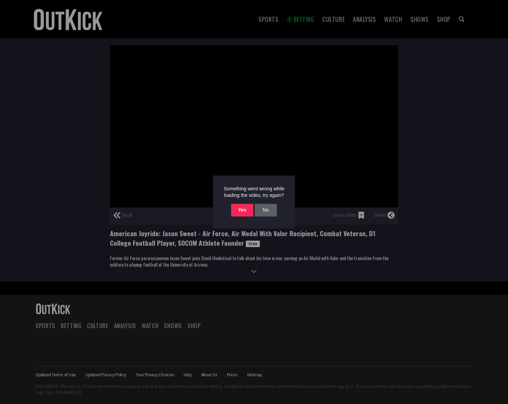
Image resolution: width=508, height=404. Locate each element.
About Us (209, 375)
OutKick (68, 19)
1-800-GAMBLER (67, 392)
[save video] (348, 216)
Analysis (364, 19)
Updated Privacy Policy (105, 375)
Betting (304, 19)
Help (188, 375)
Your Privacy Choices (155, 375)
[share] (384, 216)
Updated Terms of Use (56, 375)
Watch (393, 19)
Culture (333, 19)
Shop (444, 19)
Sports (268, 19)
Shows (419, 19)
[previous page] (123, 216)
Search (461, 19)
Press (232, 375)
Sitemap (254, 375)
